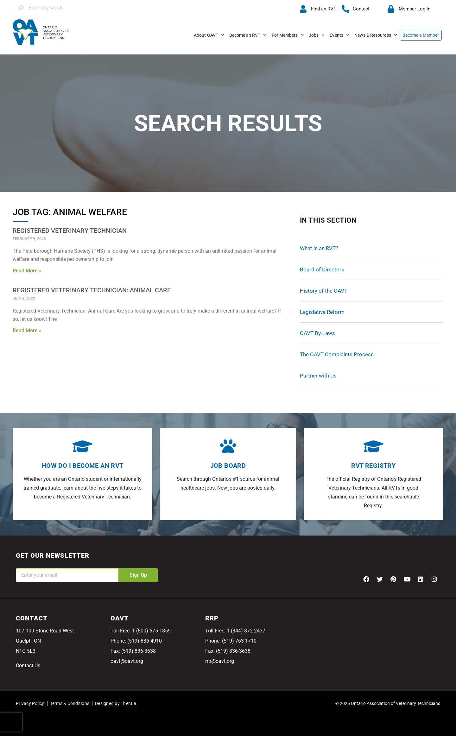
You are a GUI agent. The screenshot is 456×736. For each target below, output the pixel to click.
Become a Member (420, 35)
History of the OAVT (323, 291)
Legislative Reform (322, 312)
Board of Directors (322, 269)
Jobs (317, 35)
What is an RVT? (319, 248)
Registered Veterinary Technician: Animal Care (92, 290)
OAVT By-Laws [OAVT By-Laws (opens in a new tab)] (317, 333)
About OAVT (209, 35)
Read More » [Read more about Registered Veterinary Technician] (27, 271)
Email (22, 564)
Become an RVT (248, 35)
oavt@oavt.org (127, 661)
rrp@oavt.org (219, 661)
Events (339, 35)
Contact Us (28, 666)
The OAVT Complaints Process (337, 354)
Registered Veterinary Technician (70, 230)
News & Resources (375, 35)
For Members (288, 35)
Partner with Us (318, 375)
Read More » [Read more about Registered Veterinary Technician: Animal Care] (27, 330)
